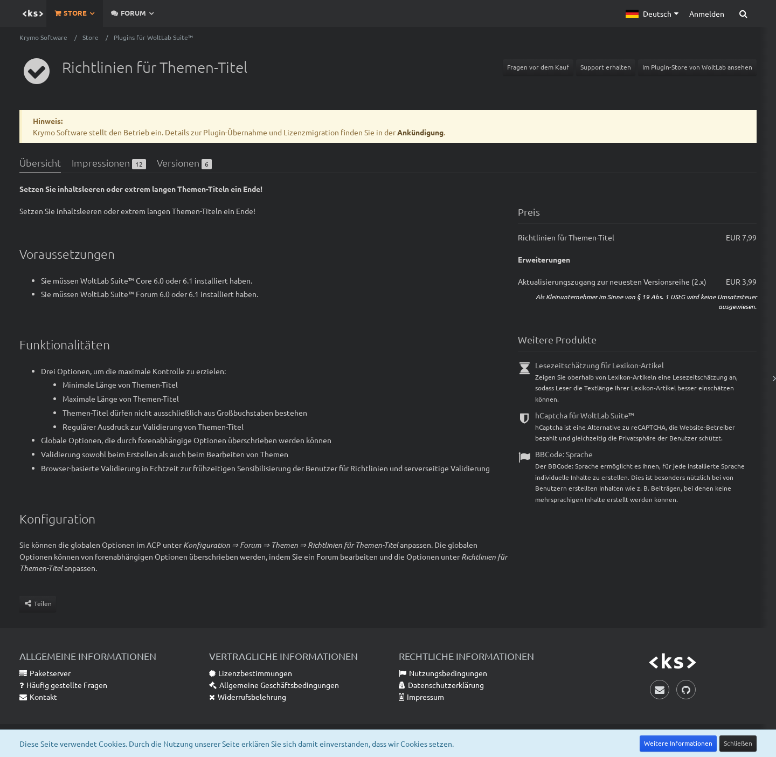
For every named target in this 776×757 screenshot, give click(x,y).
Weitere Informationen (678, 743)
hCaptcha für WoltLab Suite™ (584, 415)
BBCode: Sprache (564, 454)
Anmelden (706, 13)
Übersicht (40, 162)
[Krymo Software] (32, 13)
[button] (652, 13)
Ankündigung (420, 132)
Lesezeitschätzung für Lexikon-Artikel (599, 365)
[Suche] (743, 13)
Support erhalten (605, 67)
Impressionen (109, 162)
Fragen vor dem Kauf (538, 67)
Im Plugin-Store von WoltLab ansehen (697, 67)
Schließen (738, 743)
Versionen (184, 162)
